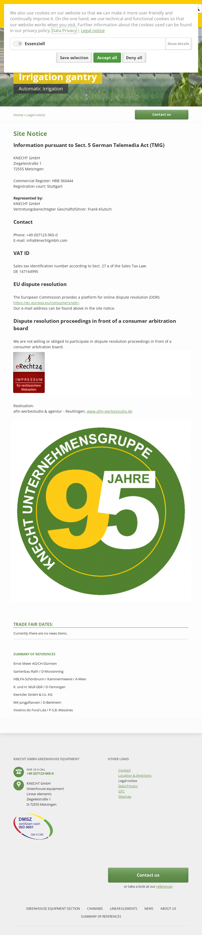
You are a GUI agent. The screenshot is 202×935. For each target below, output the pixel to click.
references (164, 886)
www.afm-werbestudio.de (109, 411)
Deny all (134, 57)
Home (18, 115)
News (148, 908)
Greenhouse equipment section (53, 908)
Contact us (161, 114)
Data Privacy (64, 30)
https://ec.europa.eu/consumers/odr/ (46, 302)
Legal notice (93, 30)
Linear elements (123, 908)
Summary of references (101, 916)
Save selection (74, 57)
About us (168, 908)
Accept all (107, 57)
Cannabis (95, 908)
